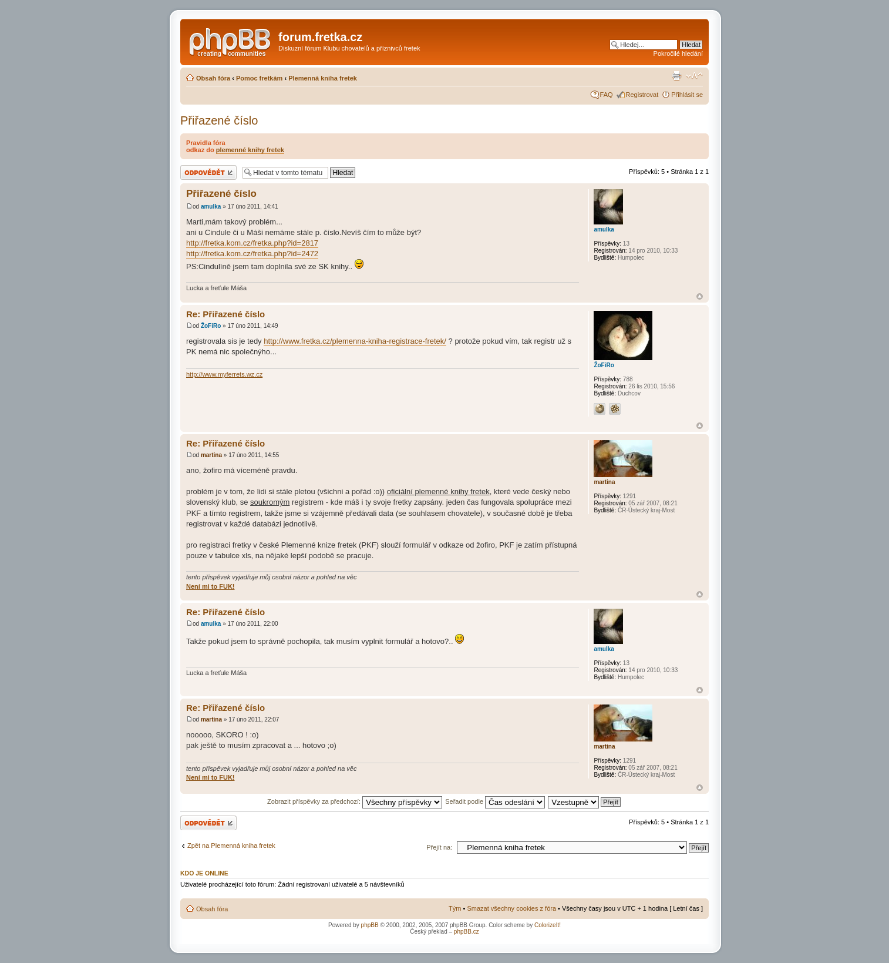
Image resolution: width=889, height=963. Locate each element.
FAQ (606, 94)
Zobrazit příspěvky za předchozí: (354, 801)
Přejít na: (439, 847)
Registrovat (642, 94)
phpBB (370, 925)
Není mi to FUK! (210, 586)
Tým (455, 908)
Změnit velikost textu (694, 76)
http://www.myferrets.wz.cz (224, 374)
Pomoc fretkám (259, 78)
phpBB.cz (466, 931)
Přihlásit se (687, 94)
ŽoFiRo (211, 326)
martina (211, 455)
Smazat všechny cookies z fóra (511, 908)
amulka (211, 206)
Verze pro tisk (676, 76)
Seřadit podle (495, 801)
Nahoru (699, 296)
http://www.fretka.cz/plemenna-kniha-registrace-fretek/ (355, 341)
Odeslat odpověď (208, 172)
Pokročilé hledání (678, 53)
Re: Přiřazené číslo (225, 314)
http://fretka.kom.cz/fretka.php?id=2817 (252, 243)
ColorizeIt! (547, 925)
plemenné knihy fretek (250, 149)
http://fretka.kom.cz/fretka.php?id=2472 (252, 253)
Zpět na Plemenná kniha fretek (231, 845)
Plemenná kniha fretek (322, 78)
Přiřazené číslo (219, 120)
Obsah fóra (213, 78)
